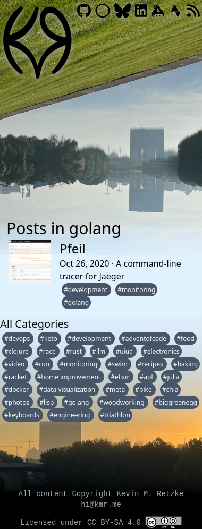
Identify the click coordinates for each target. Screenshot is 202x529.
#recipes (151, 364)
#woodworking (122, 402)
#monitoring (136, 289)
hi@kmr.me (101, 504)
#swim (118, 364)
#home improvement (70, 376)
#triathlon (115, 415)
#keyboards (22, 415)
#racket (16, 376)
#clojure (17, 351)
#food (185, 338)
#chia (170, 389)
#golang (76, 302)
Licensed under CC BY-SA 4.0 (101, 522)
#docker (17, 389)
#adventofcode (144, 338)
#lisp (47, 402)
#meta (116, 389)
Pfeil (73, 248)
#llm (99, 351)
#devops (17, 338)
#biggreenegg (176, 402)
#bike (144, 389)
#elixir (121, 376)
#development (86, 289)
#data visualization (68, 389)
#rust (74, 351)
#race (48, 351)
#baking (185, 364)
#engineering (70, 415)
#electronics (161, 351)
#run (43, 364)
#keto (49, 338)
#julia (171, 376)
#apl (147, 376)
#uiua (124, 351)
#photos (17, 402)
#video (15, 364)
